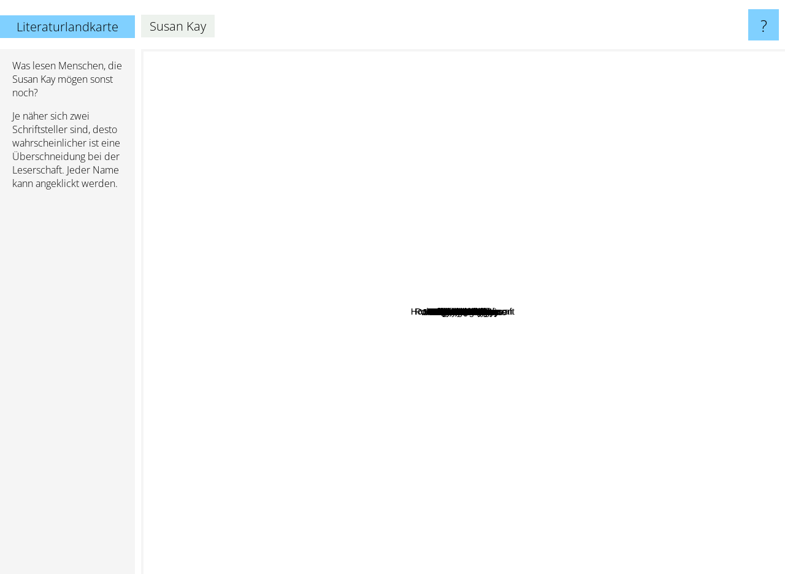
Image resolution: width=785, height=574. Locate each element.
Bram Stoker (352, 193)
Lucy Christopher (497, 269)
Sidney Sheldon (548, 185)
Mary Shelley (361, 317)
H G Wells (582, 461)
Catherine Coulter (462, 170)
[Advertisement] (67, 387)
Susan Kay (463, 312)
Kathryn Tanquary (501, 363)
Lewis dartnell (574, 336)
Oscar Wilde (447, 72)
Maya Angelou (320, 353)
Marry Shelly (451, 364)
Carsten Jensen (389, 345)
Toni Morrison (273, 367)
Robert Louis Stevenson (557, 239)
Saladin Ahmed (572, 275)
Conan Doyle (294, 416)
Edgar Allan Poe (416, 168)
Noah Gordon (464, 149)
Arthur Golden (525, 298)
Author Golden (597, 318)
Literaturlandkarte (67, 26)
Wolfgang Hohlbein (305, 386)
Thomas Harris (199, 299)
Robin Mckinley (512, 481)
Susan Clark (494, 349)
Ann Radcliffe (501, 459)
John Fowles (336, 458)
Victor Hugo (497, 139)
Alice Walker (308, 332)
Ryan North (521, 396)
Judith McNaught (408, 396)
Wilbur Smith (230, 392)
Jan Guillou (435, 329)
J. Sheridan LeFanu (394, 383)
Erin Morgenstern (612, 134)
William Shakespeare (661, 360)
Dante (566, 380)
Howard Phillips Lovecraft (326, 120)
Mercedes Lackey (494, 551)
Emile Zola (514, 415)
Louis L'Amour (344, 231)
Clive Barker (639, 230)
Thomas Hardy (647, 206)
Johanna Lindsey (604, 240)
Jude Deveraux (623, 283)
